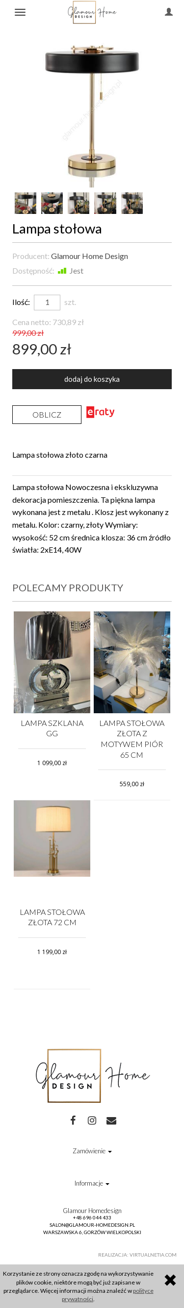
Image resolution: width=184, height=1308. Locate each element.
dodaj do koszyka (92, 378)
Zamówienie (92, 1151)
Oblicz (46, 414)
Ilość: (21, 301)
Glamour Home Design (89, 255)
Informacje (92, 1183)
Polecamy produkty (67, 587)
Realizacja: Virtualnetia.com (137, 1255)
